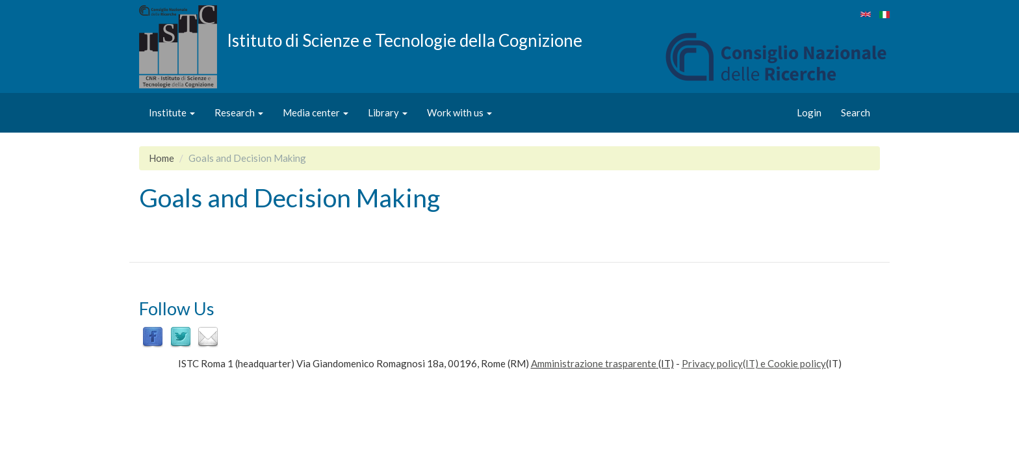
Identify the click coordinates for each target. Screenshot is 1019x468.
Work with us (459, 112)
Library (387, 112)
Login (809, 112)
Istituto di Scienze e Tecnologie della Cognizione (404, 39)
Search (855, 112)
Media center (315, 112)
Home (161, 158)
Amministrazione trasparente (593, 363)
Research (238, 112)
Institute (172, 112)
